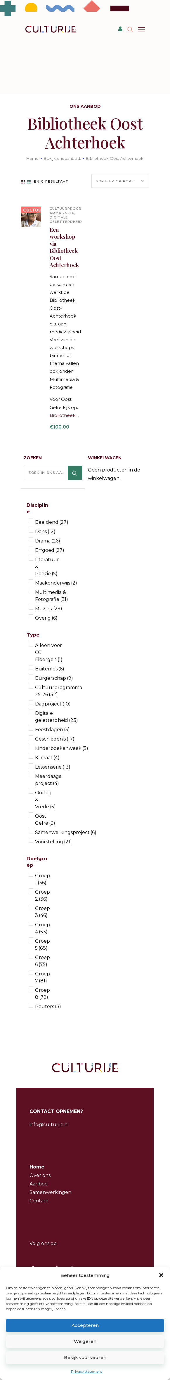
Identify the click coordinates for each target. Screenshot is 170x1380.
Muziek (48, 608)
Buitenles (49, 669)
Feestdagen (52, 729)
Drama (47, 541)
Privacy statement (86, 1371)
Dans (45, 531)
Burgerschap (54, 678)
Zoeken (75, 473)
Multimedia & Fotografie (51, 596)
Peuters (48, 1006)
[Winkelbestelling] (120, 181)
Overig (46, 618)
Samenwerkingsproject (65, 832)
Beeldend (51, 522)
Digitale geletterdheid (66, 219)
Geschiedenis (54, 739)
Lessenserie (52, 767)
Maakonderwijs (56, 583)
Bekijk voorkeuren (85, 1357)
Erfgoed (49, 550)
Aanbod (39, 1184)
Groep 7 (42, 977)
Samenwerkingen (50, 1192)
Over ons (40, 1175)
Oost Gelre (45, 819)
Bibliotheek (63, 415)
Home (32, 158)
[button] (161, 1275)
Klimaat (47, 757)
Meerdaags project (48, 780)
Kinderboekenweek (61, 748)
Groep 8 (42, 993)
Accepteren (85, 1325)
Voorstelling (53, 842)
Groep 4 (42, 928)
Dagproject (53, 704)
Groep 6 (42, 961)
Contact (39, 1201)
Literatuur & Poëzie (47, 566)
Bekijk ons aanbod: (62, 158)
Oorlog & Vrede (45, 799)
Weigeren (85, 1341)
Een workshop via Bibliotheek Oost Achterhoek (64, 247)
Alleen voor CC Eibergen (49, 652)
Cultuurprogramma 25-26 (65, 211)
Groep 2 (42, 895)
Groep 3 (42, 912)
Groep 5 (42, 944)
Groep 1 (42, 879)
